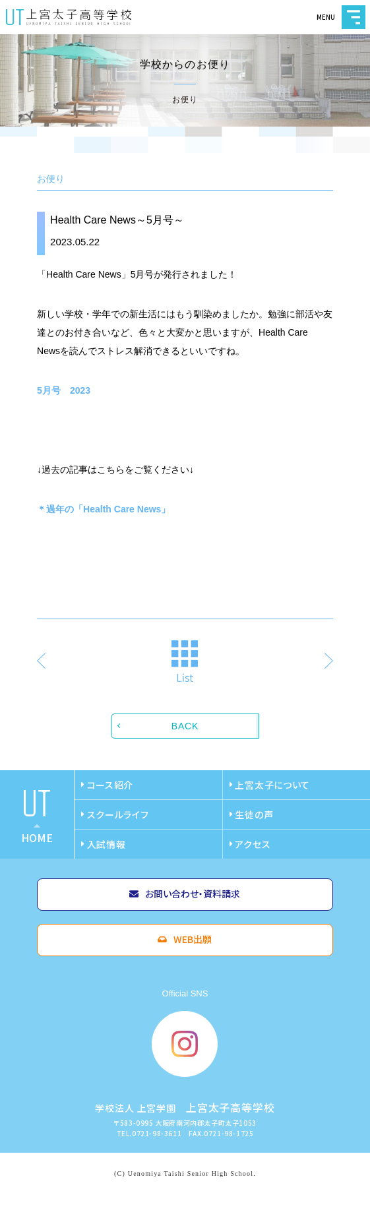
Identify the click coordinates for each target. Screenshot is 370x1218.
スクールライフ (118, 814)
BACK (185, 726)
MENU (353, 17)
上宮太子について (272, 784)
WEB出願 (192, 939)
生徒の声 (254, 814)
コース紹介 (110, 784)
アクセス (252, 844)
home (37, 837)
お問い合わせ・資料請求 (192, 893)
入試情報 (106, 844)
